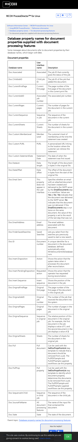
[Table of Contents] (58, 15)
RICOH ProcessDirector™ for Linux (23, 16)
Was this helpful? (56, 427)
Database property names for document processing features (45, 421)
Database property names (18, 31)
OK (68, 437)
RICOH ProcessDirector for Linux (41, 26)
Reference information (40, 28)
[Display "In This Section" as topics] (69, 15)
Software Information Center (17, 26)
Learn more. (45, 438)
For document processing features (43, 31)
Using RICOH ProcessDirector (19, 28)
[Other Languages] (64, 15)
